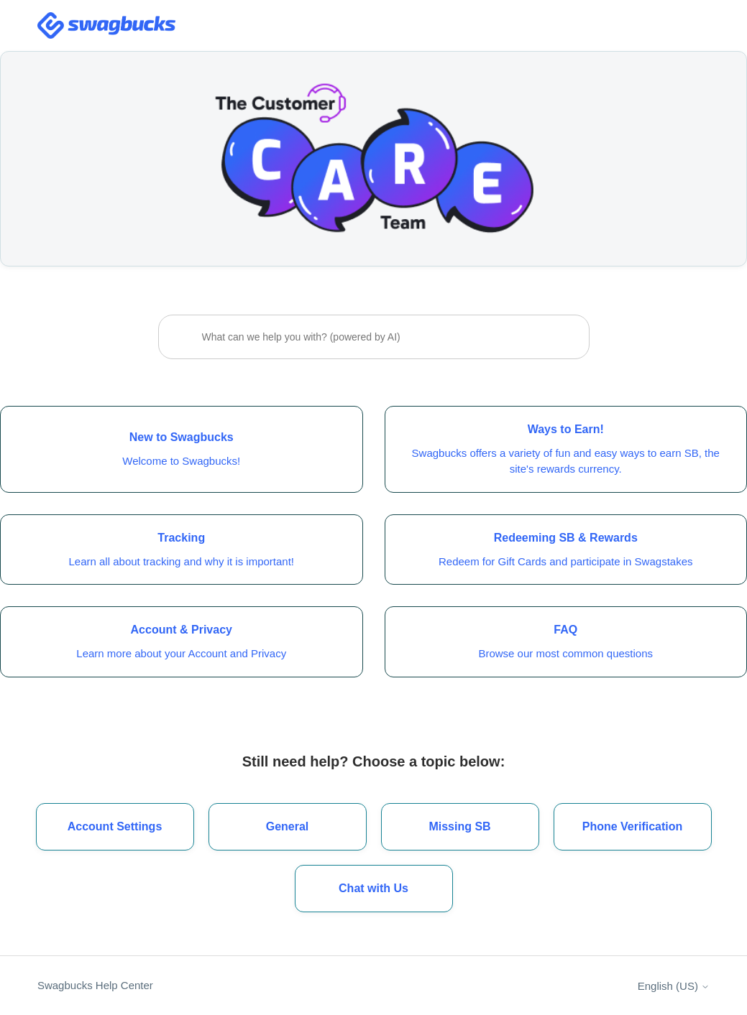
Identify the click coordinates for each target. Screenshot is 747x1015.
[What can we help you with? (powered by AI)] (373, 337)
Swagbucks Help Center (95, 985)
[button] (374, 888)
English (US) (674, 986)
